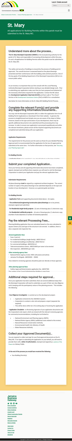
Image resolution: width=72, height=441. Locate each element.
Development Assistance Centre (28, 98)
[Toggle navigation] (69, 10)
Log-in (54, 2)
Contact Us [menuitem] (10, 428)
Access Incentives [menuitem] (12, 408)
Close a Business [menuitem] (12, 410)
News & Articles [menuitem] (11, 423)
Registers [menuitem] (10, 419)
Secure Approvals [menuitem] (12, 416)
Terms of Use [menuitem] (11, 433)
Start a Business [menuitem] (12, 406)
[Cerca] (59, 5)
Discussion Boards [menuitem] (12, 421)
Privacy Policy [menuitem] (11, 430)
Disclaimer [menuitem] (10, 435)
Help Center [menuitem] (10, 426)
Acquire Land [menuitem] (11, 412)
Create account (62, 2)
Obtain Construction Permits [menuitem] (15, 414)
